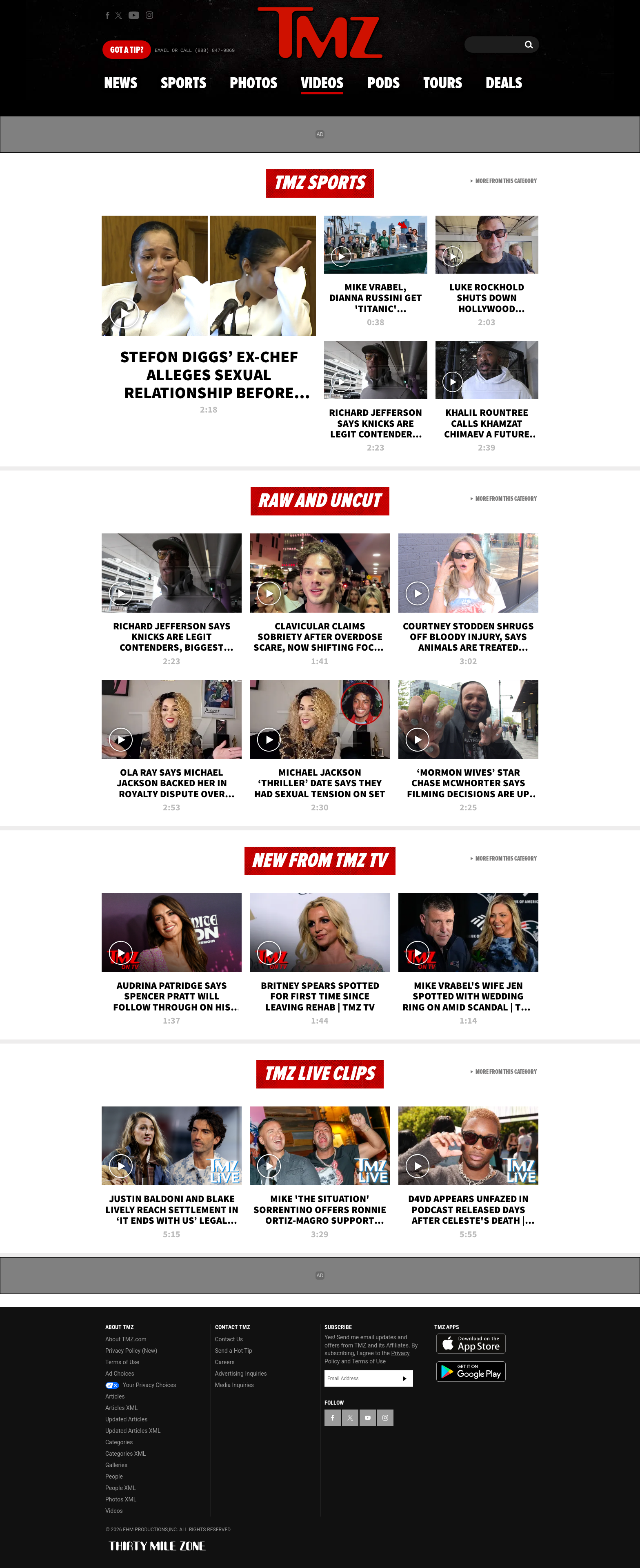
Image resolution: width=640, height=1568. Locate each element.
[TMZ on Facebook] (107, 15)
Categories (119, 1442)
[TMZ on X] (119, 15)
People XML (120, 1488)
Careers (225, 1362)
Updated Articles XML (132, 1430)
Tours (442, 84)
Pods (383, 84)
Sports (183, 84)
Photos (253, 84)
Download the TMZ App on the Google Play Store (471, 1371)
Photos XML (120, 1499)
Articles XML (121, 1408)
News (120, 84)
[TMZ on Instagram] (149, 15)
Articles (115, 1396)
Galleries (116, 1465)
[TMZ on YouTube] (368, 1418)
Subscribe (405, 1378)
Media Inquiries (234, 1385)
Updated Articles (126, 1419)
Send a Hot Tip (233, 1350)
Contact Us (229, 1339)
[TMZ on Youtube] (133, 15)
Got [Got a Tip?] (126, 50)
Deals (504, 84)
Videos (322, 84)
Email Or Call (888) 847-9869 (195, 51)
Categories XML (125, 1453)
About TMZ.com (126, 1339)
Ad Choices (119, 1373)
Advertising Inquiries (241, 1373)
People (114, 1476)
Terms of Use (122, 1362)
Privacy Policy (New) (131, 1350)
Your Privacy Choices (140, 1385)
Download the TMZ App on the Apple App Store (471, 1344)
